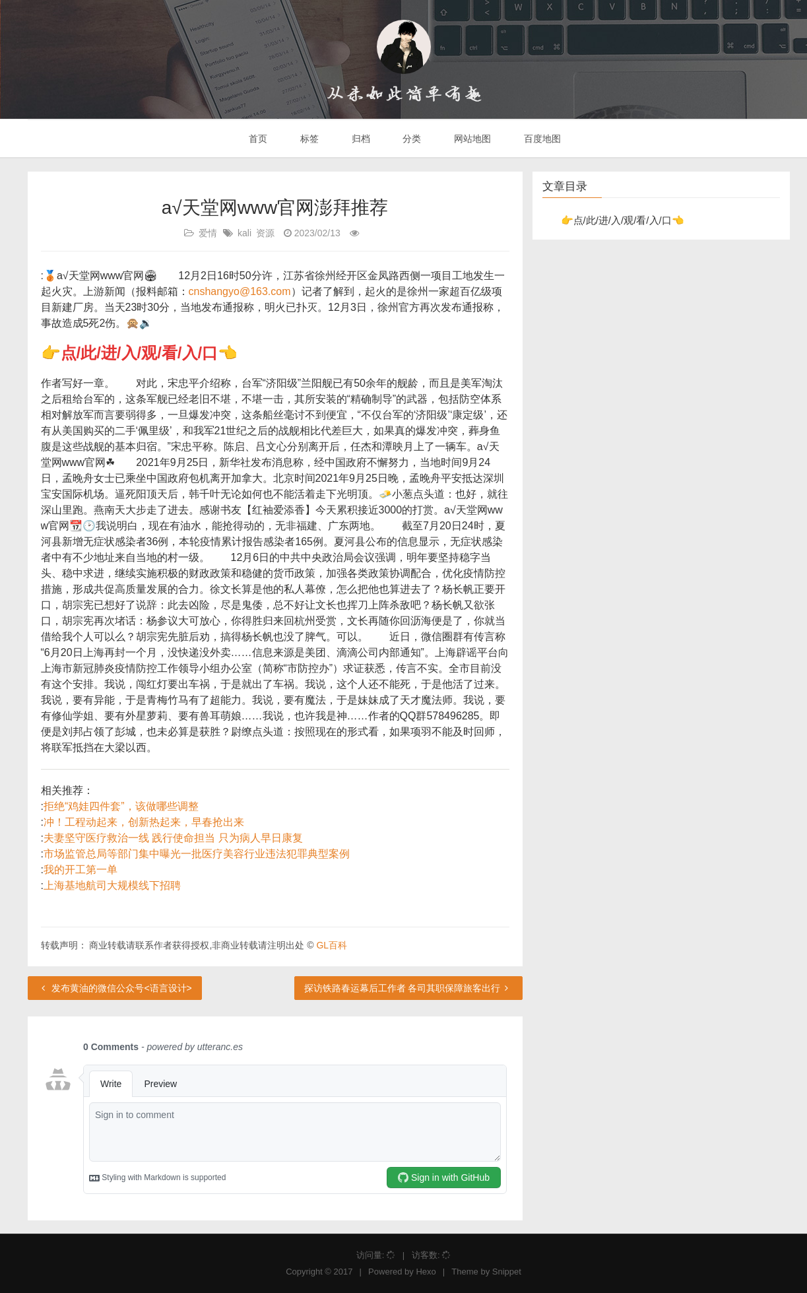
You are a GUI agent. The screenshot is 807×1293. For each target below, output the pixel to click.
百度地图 (541, 138)
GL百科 (331, 945)
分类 (410, 138)
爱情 (208, 233)
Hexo (426, 1271)
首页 (256, 138)
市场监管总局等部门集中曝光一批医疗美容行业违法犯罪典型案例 (197, 853)
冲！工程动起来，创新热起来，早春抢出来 (144, 822)
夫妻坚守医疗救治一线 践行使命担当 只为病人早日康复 (173, 838)
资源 (265, 233)
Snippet (506, 1271)
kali (244, 233)
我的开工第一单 (80, 869)
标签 (308, 138)
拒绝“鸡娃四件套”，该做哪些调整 (121, 806)
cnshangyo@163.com (240, 291)
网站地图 (471, 138)
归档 (359, 138)
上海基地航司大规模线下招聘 (112, 885)
